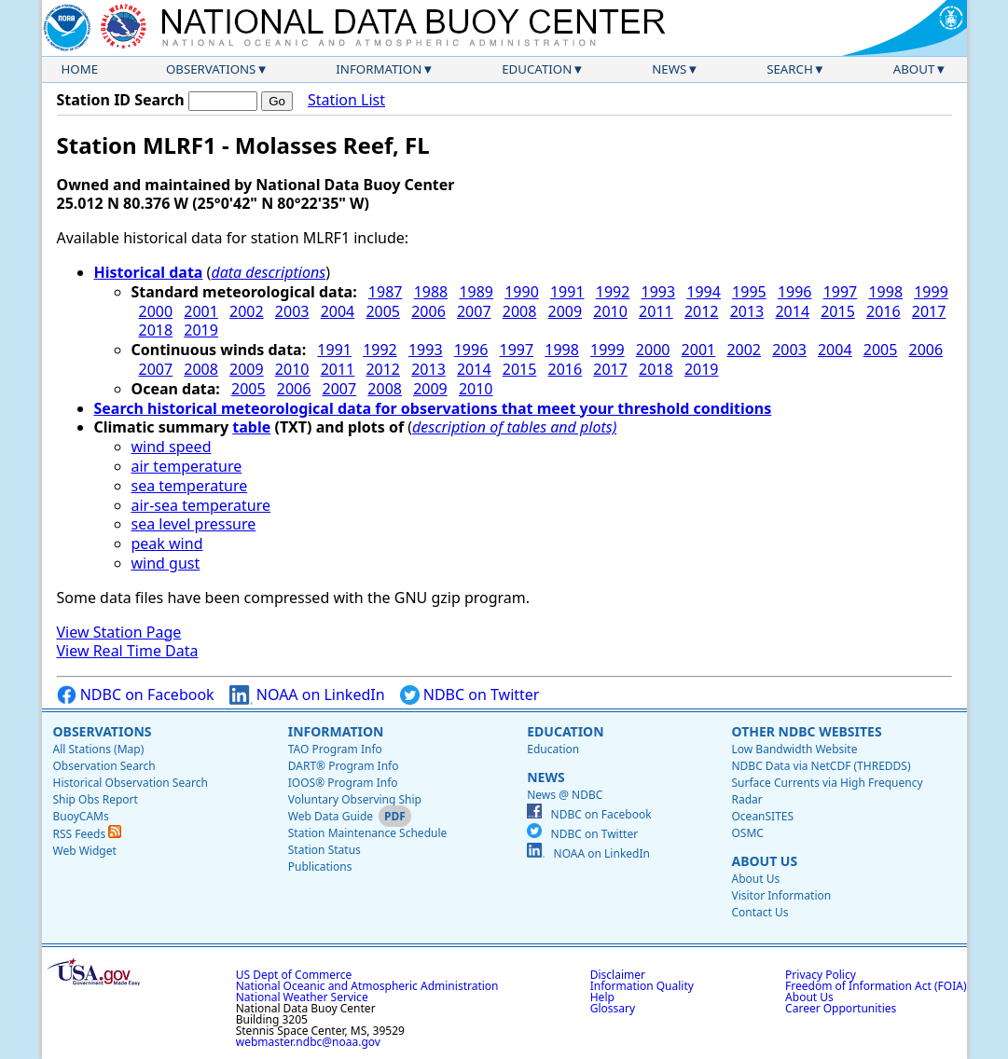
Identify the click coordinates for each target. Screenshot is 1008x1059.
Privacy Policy (820, 975)
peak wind (167, 543)
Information (378, 69)
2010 (610, 311)
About (914, 69)
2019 (201, 330)
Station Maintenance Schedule (368, 833)
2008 (520, 311)
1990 (521, 292)
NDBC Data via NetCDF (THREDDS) (820, 766)
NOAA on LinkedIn (307, 695)
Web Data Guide (330, 816)
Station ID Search (121, 99)
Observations (210, 69)
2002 (246, 311)
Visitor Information (781, 895)
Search (789, 69)
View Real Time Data (128, 650)
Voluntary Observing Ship (354, 799)
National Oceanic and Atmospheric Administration (367, 986)
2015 (838, 311)
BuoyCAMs (81, 816)
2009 (565, 311)
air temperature (186, 466)
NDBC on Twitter (470, 695)
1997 (840, 292)
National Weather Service (302, 997)
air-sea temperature (201, 505)
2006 (428, 311)
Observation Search (104, 766)
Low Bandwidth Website (794, 749)
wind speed (171, 446)
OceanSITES (762, 816)
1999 (931, 292)
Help (602, 997)
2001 (201, 311)
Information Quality (642, 986)
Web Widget (85, 851)
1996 (795, 292)
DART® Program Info (343, 766)
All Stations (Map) (99, 749)
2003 (292, 311)
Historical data (148, 272)
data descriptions (268, 272)
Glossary (612, 1008)
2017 (929, 311)
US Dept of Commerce (294, 975)
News (669, 69)
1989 (476, 292)
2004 (338, 311)
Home (80, 69)
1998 (885, 292)
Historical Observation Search (130, 783)
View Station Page (119, 632)
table (251, 427)
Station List (346, 100)
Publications (320, 866)
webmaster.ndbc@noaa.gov (308, 1042)
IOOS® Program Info (343, 783)
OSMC (747, 833)
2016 (883, 311)
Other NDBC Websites (806, 731)
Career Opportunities (840, 1008)
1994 (703, 292)
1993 (659, 292)
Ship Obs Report (95, 799)
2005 (383, 311)
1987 (385, 292)
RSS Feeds (87, 834)
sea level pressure (193, 524)
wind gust (165, 563)
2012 (701, 311)
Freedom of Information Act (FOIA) (875, 986)
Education (537, 69)
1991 (567, 292)
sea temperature (189, 485)
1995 (749, 292)
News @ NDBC (564, 795)
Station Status (324, 850)
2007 (474, 311)
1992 (613, 292)
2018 (156, 330)
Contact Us (759, 912)
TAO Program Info (335, 749)
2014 (792, 311)
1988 (431, 292)
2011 (656, 311)
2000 (156, 311)
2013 (747, 311)
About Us (764, 861)
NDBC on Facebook (135, 695)
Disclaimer (617, 975)
